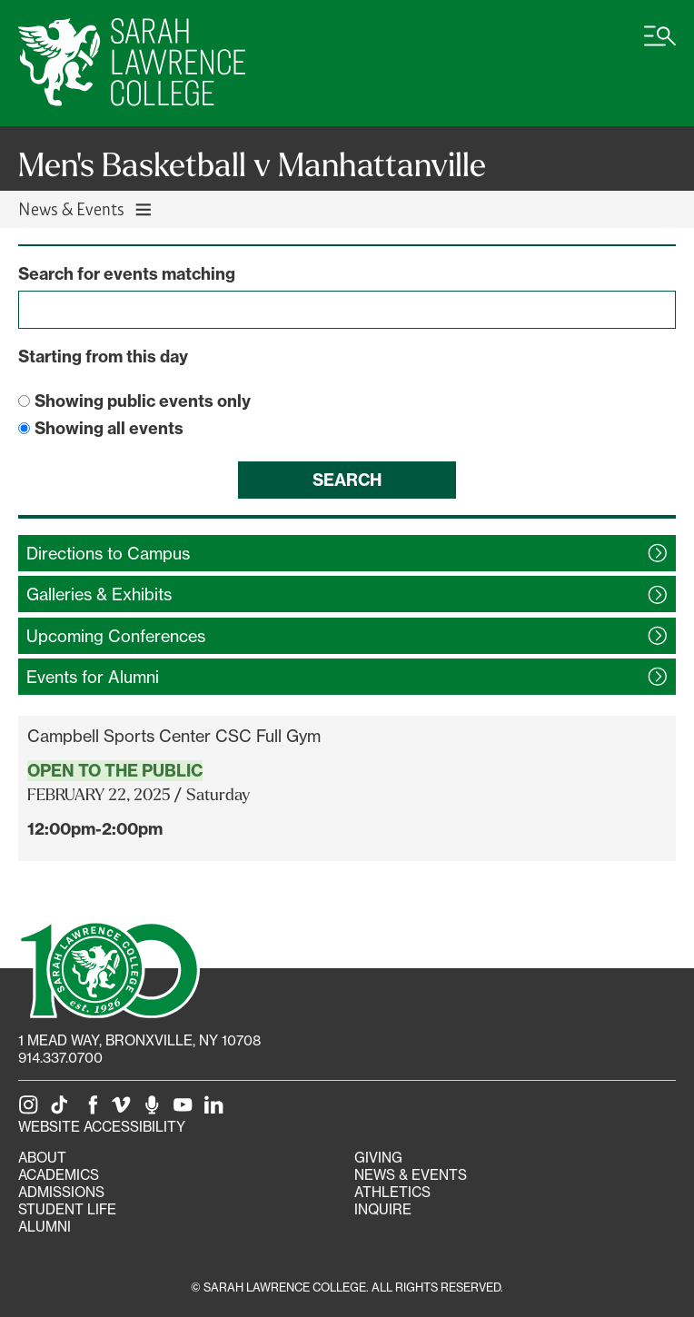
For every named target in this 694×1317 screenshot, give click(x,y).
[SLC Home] (131, 63)
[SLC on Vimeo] (124, 1109)
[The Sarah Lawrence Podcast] (155, 1109)
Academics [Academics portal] (58, 1174)
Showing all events (109, 428)
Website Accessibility (101, 1126)
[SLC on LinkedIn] (217, 1109)
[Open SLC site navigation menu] (660, 45)
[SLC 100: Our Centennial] (109, 967)
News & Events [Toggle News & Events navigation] (86, 208)
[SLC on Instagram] (31, 1109)
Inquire (382, 1209)
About (42, 1157)
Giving (378, 1157)
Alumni (44, 1226)
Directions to (108, 553)
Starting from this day (103, 356)
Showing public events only (143, 401)
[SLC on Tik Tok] (62, 1109)
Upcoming (115, 636)
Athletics (392, 1192)
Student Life (67, 1209)
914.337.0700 (60, 1057)
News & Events (410, 1174)
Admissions (61, 1192)
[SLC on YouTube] (186, 1109)
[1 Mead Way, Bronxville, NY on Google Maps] (139, 1040)
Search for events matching (126, 273)
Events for (92, 677)
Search (347, 480)
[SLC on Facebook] (93, 1109)
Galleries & (99, 594)
